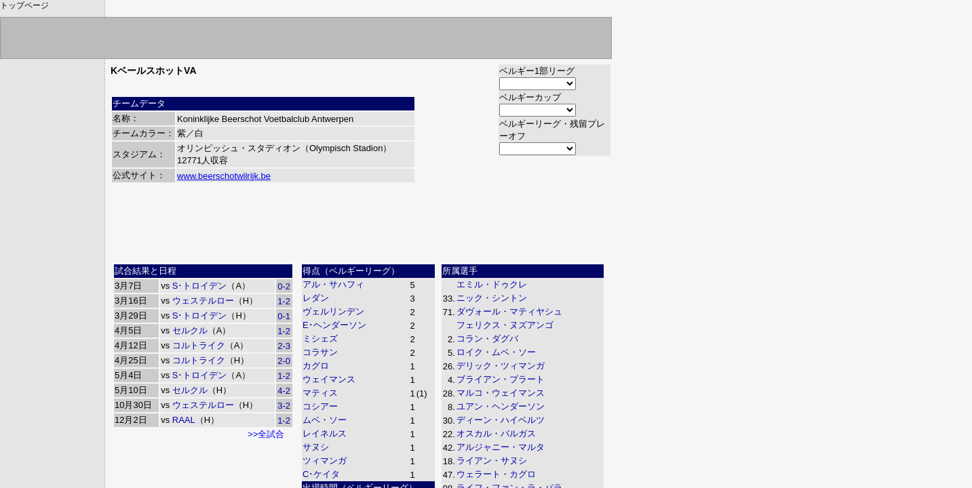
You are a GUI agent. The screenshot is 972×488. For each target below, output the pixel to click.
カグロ (316, 366)
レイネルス (325, 433)
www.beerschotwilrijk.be (224, 176)
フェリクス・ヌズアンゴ (504, 325)
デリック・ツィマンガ (500, 366)
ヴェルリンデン (333, 311)
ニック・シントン (491, 298)
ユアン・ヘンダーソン (500, 406)
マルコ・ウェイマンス (500, 393)
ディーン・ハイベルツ (500, 420)
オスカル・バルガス (496, 433)
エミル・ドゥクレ (491, 284)
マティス (320, 393)
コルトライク (198, 345)
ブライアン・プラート (500, 379)
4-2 (283, 391)
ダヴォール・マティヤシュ (509, 311)
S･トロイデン (199, 286)
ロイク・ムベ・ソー (496, 352)
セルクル (190, 330)
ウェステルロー (203, 301)
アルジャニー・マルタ (500, 447)
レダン (316, 298)
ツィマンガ (325, 460)
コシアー (320, 406)
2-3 (283, 346)
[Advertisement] (361, 228)
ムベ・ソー (325, 420)
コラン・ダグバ (487, 338)
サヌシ (316, 447)
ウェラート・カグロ (496, 474)
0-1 (283, 316)
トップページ (24, 5)
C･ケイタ (321, 474)
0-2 (283, 286)
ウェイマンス (329, 379)
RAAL (183, 420)
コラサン (320, 352)
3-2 (283, 406)
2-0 (283, 361)
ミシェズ (320, 338)
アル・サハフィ (333, 284)
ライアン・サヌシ (491, 460)
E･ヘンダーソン (334, 325)
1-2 (283, 301)
